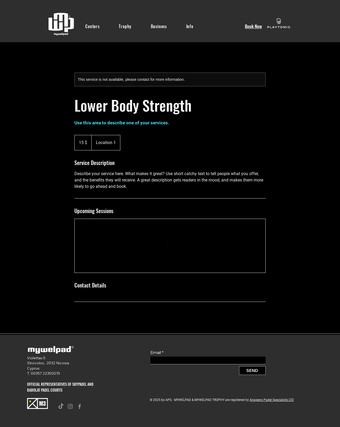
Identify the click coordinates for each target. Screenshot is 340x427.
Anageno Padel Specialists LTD (272, 400)
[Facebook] (79, 406)
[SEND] (252, 370)
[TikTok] (61, 406)
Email (155, 352)
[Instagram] (70, 406)
